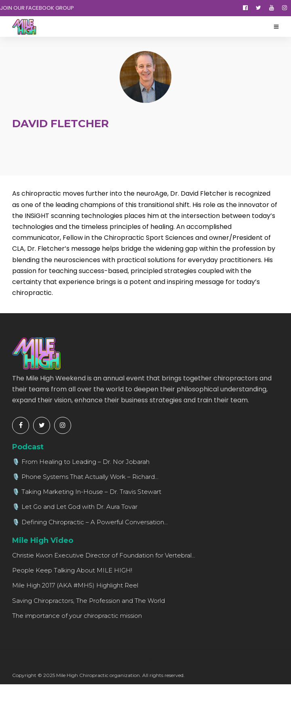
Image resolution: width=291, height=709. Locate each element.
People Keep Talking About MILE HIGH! (72, 570)
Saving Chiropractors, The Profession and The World (88, 600)
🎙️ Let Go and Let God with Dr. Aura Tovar (74, 506)
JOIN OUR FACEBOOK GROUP (37, 8)
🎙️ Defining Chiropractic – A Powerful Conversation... (90, 522)
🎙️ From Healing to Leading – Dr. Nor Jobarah (81, 462)
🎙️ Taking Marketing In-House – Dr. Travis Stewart (86, 491)
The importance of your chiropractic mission (77, 615)
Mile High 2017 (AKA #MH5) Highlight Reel (75, 585)
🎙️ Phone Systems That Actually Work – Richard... (85, 476)
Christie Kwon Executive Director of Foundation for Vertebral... (103, 555)
